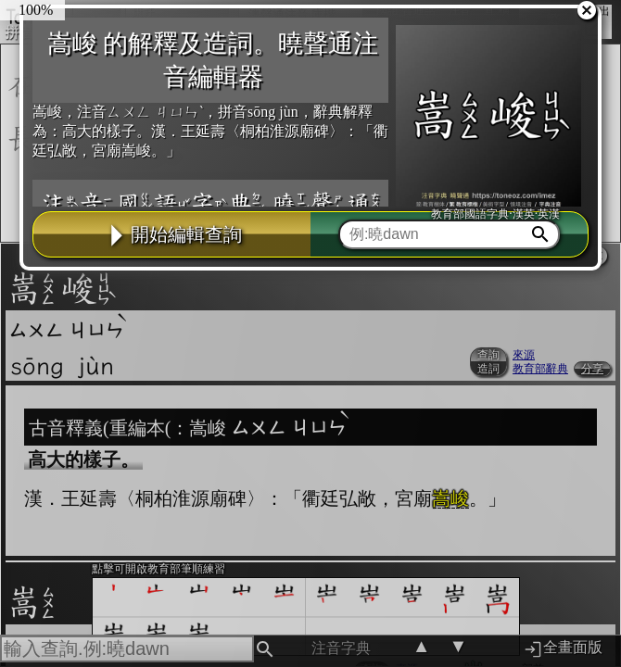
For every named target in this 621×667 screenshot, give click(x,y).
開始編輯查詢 (172, 234)
